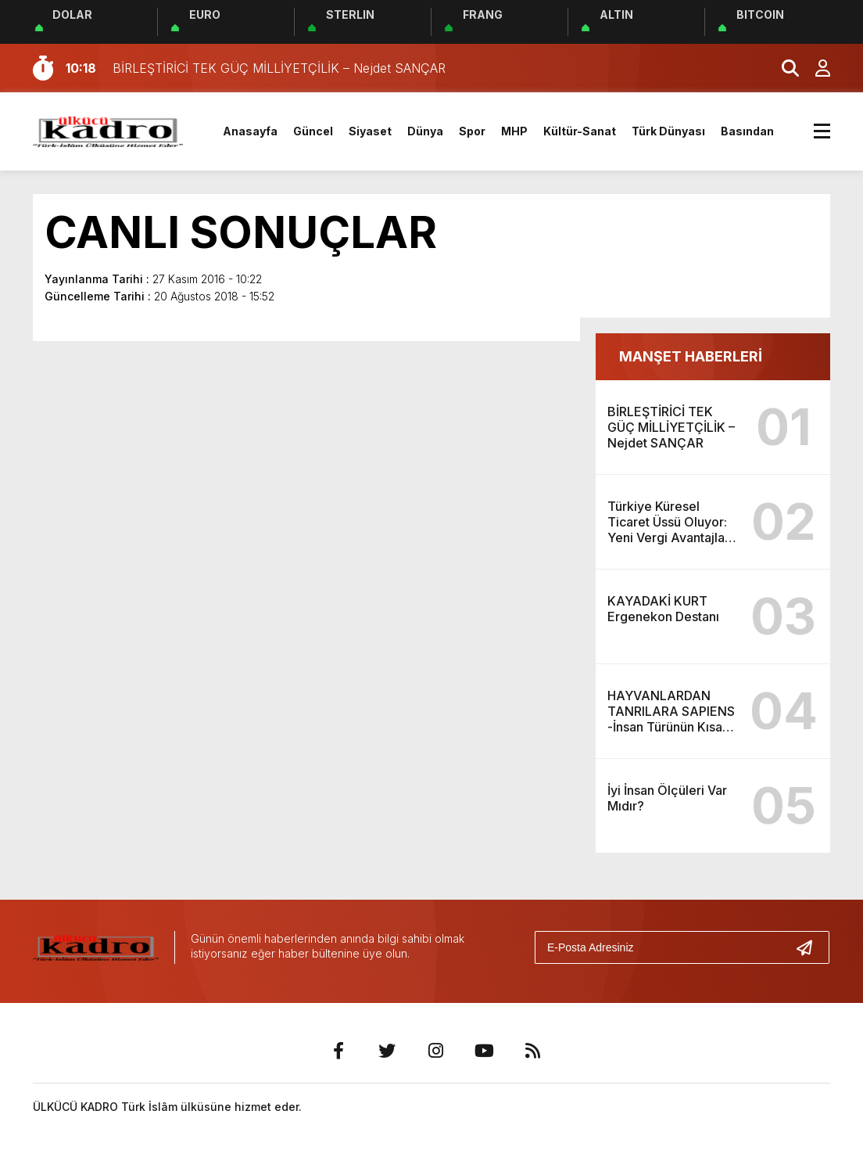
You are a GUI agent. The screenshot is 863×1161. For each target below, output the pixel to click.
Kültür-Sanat (579, 131)
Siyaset (370, 131)
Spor (472, 131)
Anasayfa (250, 131)
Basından (747, 131)
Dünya (425, 131)
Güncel (313, 131)
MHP (514, 131)
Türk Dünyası (668, 131)
